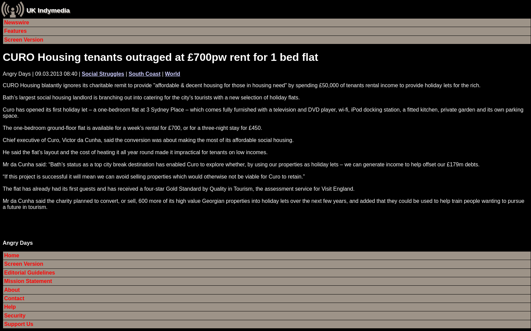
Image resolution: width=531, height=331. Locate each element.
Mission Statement (28, 281)
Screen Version (23, 40)
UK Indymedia (48, 10)
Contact (14, 298)
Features (15, 31)
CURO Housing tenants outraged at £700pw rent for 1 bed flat (160, 57)
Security (14, 315)
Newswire (16, 22)
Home (11, 255)
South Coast (145, 74)
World (172, 74)
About (12, 290)
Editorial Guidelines (29, 273)
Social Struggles (103, 74)
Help (10, 307)
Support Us (18, 324)
